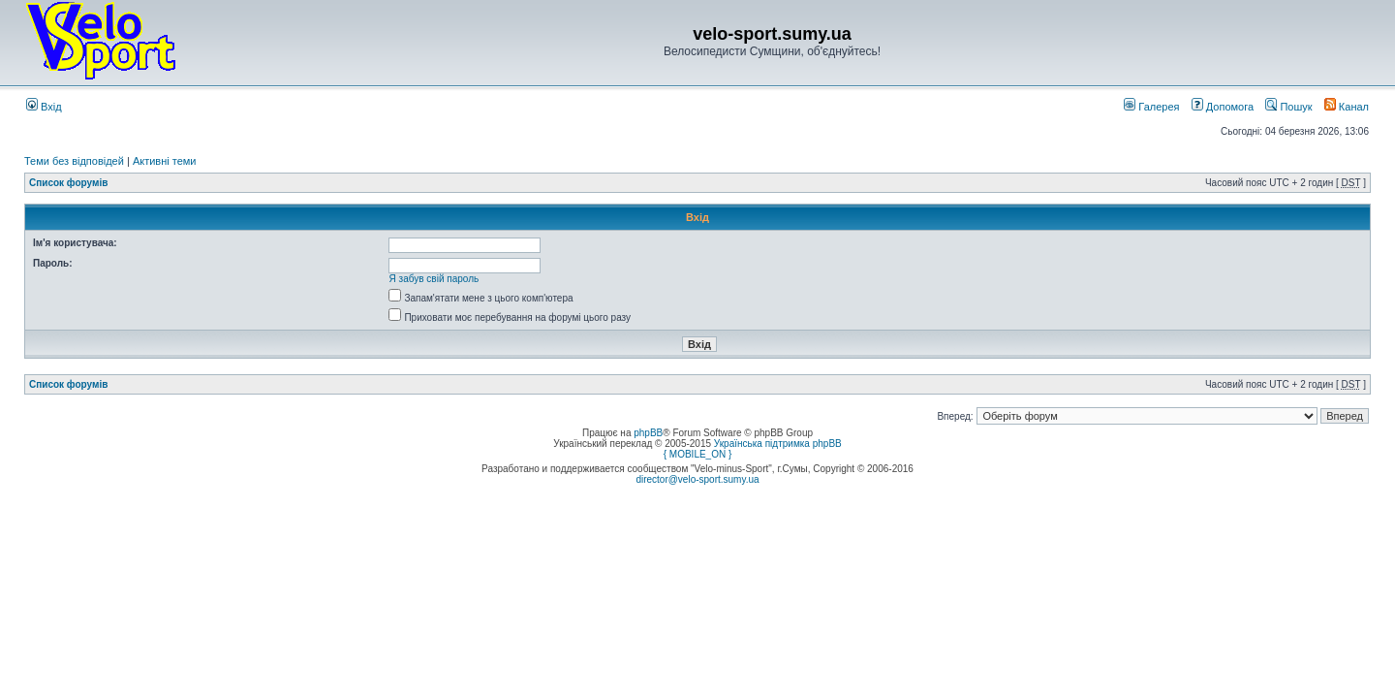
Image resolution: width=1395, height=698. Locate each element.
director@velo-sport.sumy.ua (697, 479)
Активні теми (165, 161)
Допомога (1223, 106)
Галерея (1151, 106)
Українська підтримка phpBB (778, 443)
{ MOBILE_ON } (698, 454)
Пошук (1288, 106)
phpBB (648, 433)
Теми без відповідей (74, 161)
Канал (1346, 106)
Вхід (44, 106)
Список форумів (68, 182)
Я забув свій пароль (434, 278)
